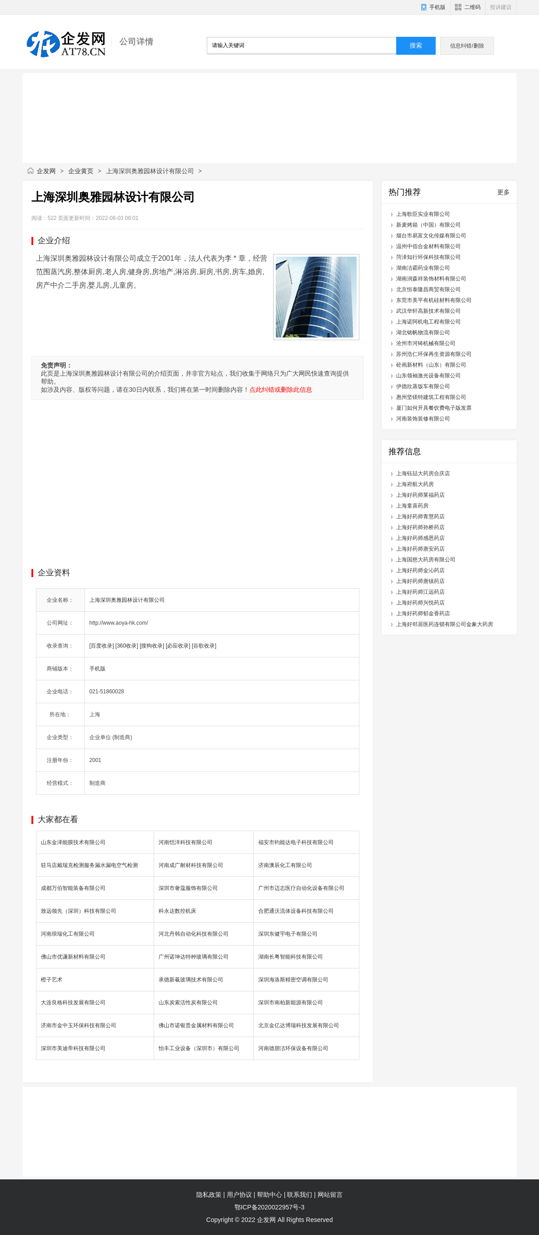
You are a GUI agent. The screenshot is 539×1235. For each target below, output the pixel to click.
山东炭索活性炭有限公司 (188, 1002)
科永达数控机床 (177, 911)
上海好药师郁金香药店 (423, 613)
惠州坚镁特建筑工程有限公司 (431, 397)
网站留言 (330, 1194)
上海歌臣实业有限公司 (423, 214)
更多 (503, 192)
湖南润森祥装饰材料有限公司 (431, 279)
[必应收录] (178, 646)
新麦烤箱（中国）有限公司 (428, 225)
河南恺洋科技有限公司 (185, 842)
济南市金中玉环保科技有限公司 (78, 1025)
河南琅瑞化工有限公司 (68, 934)
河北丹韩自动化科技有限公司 (194, 934)
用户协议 (239, 1194)
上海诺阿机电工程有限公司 (428, 322)
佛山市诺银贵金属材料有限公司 (196, 1025)
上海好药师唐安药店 (420, 549)
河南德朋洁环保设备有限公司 (293, 1048)
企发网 (46, 171)
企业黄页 (80, 171)
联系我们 (299, 1194)
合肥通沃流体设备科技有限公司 (296, 911)
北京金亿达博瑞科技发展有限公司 (298, 1025)
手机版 (437, 7)
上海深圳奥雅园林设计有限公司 (127, 600)
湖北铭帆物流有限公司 (423, 332)
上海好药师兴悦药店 (420, 603)
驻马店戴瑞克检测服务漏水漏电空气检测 (89, 865)
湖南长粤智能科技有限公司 (290, 957)
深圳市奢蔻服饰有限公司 (188, 888)
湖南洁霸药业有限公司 (423, 268)
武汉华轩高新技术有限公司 (428, 311)
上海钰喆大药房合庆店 (423, 473)
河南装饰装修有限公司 (423, 419)
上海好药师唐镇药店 (420, 581)
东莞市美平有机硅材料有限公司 (434, 300)
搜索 (416, 45)
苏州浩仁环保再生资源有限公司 (434, 354)
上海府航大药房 (415, 484)
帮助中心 (269, 1194)
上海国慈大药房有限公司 (425, 559)
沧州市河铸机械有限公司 (425, 343)
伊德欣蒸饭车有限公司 (423, 386)
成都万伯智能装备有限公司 (73, 888)
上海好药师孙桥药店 (420, 527)
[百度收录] (101, 646)
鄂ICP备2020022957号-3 (269, 1207)
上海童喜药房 (412, 506)
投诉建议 (501, 7)
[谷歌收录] (204, 646)
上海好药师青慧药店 (420, 516)
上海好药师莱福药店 (420, 495)
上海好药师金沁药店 (420, 570)
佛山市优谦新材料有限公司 (73, 957)
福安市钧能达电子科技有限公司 (296, 842)
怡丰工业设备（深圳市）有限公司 (199, 1048)
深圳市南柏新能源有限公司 (290, 1002)
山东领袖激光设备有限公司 (428, 375)
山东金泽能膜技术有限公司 (73, 842)
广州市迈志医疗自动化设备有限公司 (301, 888)
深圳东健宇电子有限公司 (288, 934)
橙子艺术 (51, 980)
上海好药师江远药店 (420, 592)
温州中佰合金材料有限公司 (428, 246)
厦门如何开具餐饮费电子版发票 (434, 408)
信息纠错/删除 (467, 46)
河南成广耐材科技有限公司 (191, 865)
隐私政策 (208, 1194)
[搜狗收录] (152, 646)
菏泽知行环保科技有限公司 (428, 257)
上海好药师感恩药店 (420, 538)
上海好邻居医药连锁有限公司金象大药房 (444, 624)
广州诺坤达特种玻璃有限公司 (194, 957)
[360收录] (126, 646)
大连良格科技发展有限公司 (73, 1002)
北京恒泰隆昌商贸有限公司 (428, 289)
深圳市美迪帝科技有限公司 (73, 1048)
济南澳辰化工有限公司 (285, 865)
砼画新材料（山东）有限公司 (431, 365)
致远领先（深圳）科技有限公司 (78, 911)
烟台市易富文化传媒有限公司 (431, 235)
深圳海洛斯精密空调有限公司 (293, 980)
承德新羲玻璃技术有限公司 (191, 980)
